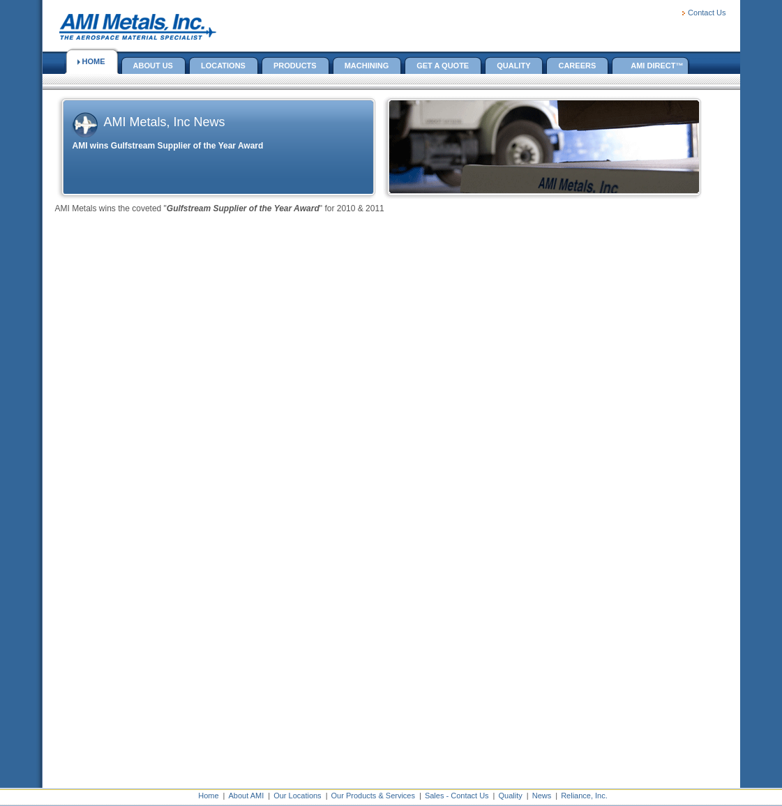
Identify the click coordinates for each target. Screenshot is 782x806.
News (542, 795)
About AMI (246, 795)
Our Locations (297, 795)
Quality (510, 795)
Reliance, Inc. (584, 795)
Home (208, 795)
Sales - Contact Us (457, 795)
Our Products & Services (373, 795)
